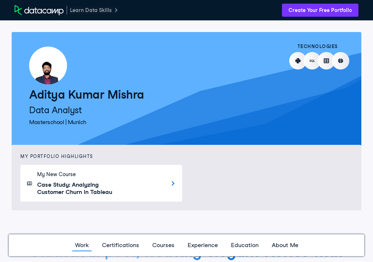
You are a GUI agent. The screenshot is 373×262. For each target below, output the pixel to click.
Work (82, 245)
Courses (163, 245)
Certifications (120, 245)
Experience (203, 245)
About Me (285, 245)
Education (245, 245)
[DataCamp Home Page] (39, 10)
